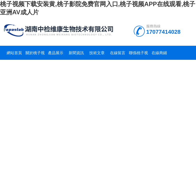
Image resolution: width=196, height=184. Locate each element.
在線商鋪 (159, 53)
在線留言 (117, 53)
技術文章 (97, 53)
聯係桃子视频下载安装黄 (138, 55)
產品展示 (55, 53)
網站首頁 (14, 53)
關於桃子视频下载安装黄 (35, 55)
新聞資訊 (76, 53)
